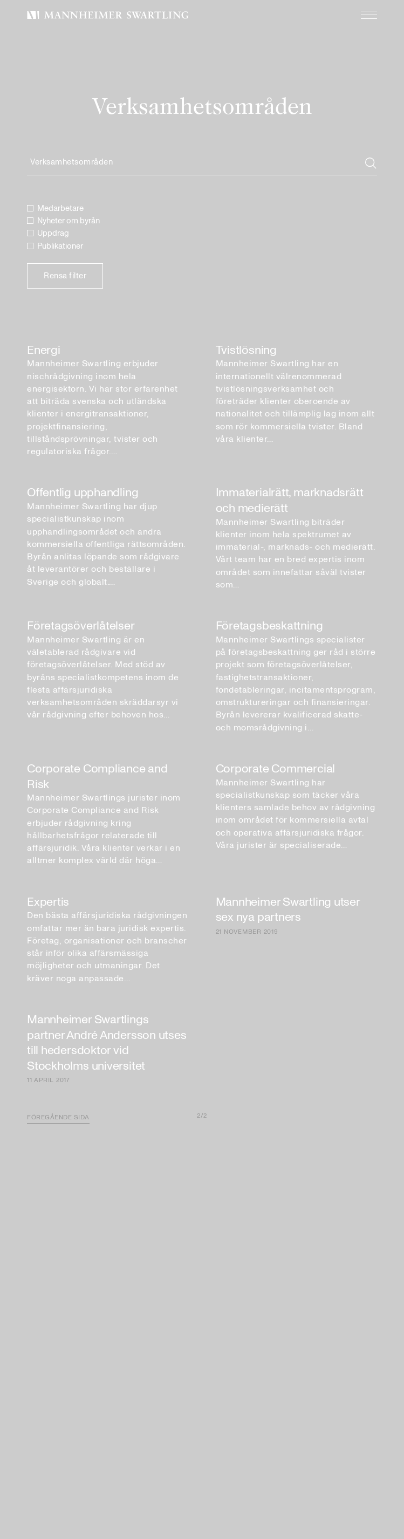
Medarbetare (60, 208)
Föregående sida (58, 1117)
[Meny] (363, 15)
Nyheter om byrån (68, 221)
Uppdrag (53, 233)
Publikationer (60, 246)
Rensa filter (65, 276)
